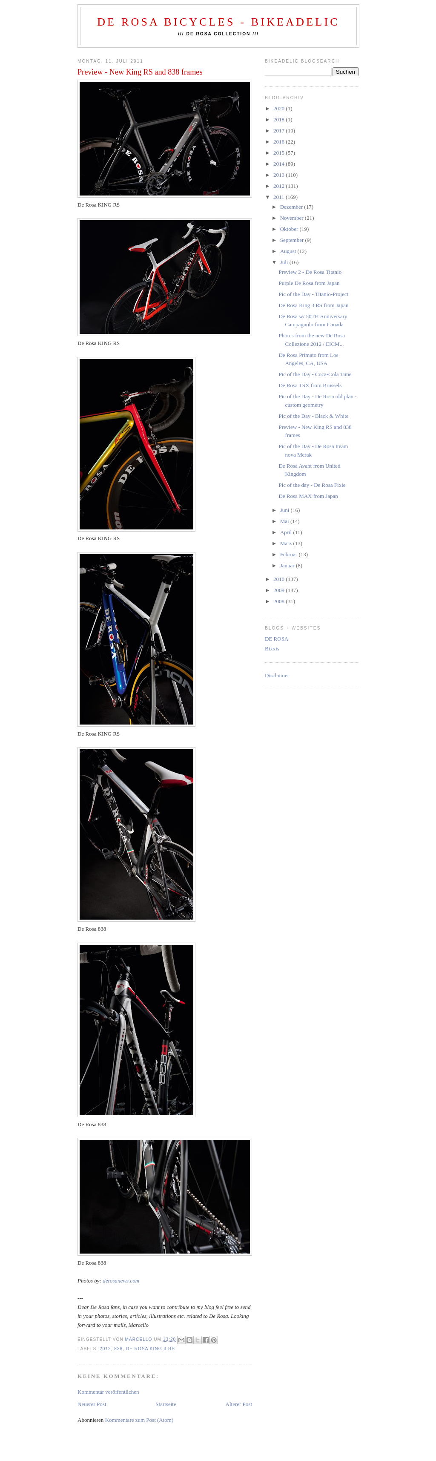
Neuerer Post (91, 1404)
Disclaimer (277, 675)
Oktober (290, 229)
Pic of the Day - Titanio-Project (313, 294)
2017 (279, 130)
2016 (279, 141)
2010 (279, 579)
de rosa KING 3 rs (150, 1348)
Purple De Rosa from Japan (308, 283)
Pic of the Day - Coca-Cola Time (314, 374)
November (292, 218)
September (292, 240)
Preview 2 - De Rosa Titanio (309, 272)
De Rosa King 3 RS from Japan (313, 305)
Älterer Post (239, 1404)
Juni (285, 510)
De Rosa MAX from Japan (308, 496)
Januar (288, 565)
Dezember (292, 207)
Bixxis (272, 648)
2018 (279, 119)
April (286, 532)
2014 (279, 164)
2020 (279, 108)
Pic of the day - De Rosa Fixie (311, 485)
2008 (279, 601)
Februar (289, 554)
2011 (279, 197)
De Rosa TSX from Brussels (309, 385)
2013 (279, 175)
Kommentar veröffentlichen (108, 1392)
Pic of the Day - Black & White (313, 416)
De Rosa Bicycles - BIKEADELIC (218, 22)
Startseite (165, 1404)
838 (118, 1348)
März (286, 543)
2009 (279, 590)
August (289, 251)
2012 (105, 1348)
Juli (285, 262)
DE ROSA (276, 639)
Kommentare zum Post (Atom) (139, 1420)
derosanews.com (121, 1280)
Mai (285, 521)
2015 (279, 153)
